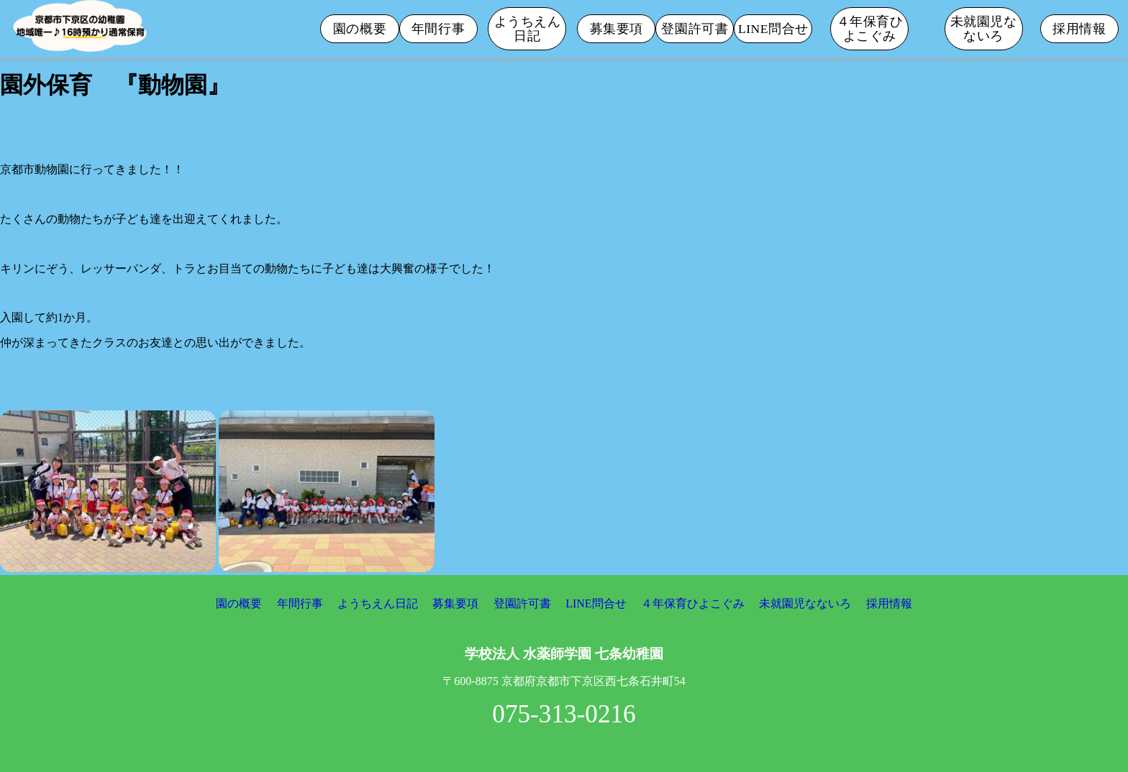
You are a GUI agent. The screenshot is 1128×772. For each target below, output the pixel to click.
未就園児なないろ (983, 28)
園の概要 (359, 29)
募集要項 (616, 29)
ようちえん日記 (527, 28)
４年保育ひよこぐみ (870, 28)
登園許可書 (694, 29)
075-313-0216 (563, 714)
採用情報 (1079, 29)
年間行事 (438, 29)
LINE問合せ (773, 29)
